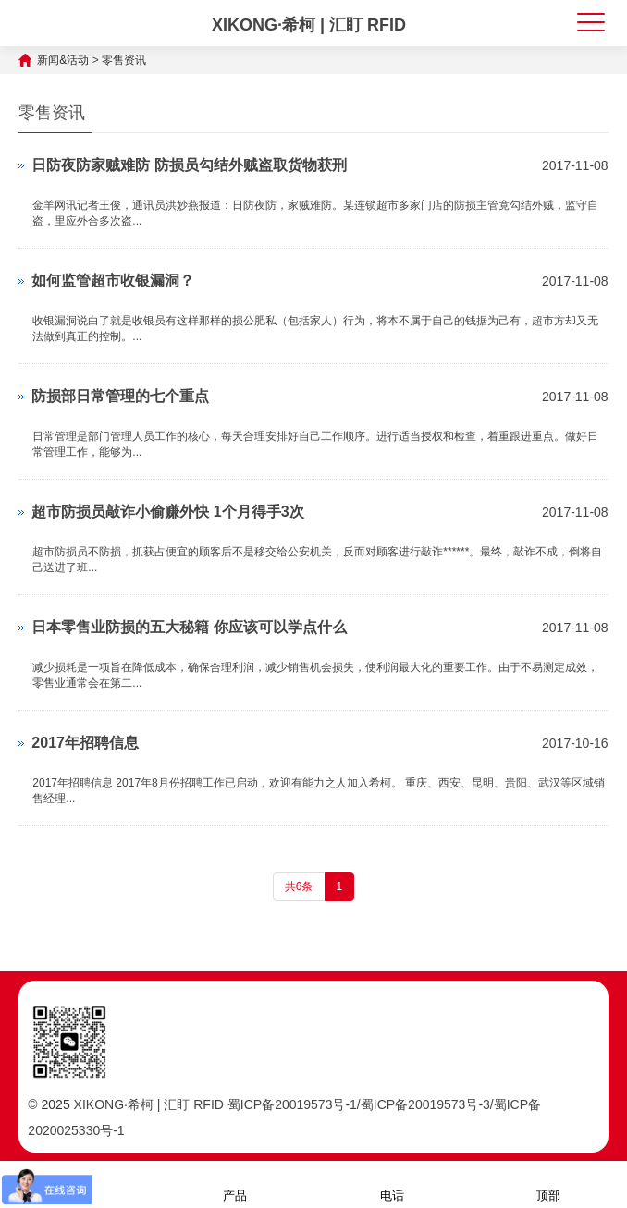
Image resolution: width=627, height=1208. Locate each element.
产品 (235, 1183)
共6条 (299, 886)
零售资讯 (124, 60)
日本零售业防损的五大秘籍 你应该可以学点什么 (188, 627)
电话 (392, 1183)
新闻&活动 (63, 60)
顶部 (548, 1183)
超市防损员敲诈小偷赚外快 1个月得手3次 (167, 511)
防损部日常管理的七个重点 (120, 396)
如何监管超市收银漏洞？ (112, 280)
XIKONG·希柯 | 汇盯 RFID (309, 25)
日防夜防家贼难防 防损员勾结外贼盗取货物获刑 (188, 165)
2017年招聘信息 (85, 742)
